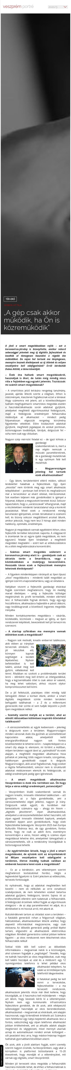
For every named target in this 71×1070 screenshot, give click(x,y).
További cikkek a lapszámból (2, 1048)
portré (18, 6)
